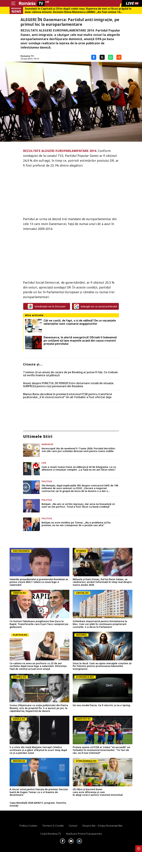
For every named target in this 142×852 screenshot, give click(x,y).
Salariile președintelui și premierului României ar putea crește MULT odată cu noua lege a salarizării (39, 582)
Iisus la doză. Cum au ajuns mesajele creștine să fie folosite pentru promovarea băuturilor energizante (102, 666)
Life (44, 462)
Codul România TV (50, 833)
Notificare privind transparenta (84, 833)
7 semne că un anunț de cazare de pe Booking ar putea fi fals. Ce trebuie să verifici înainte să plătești (70, 374)
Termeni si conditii (53, 825)
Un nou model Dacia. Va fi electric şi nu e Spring (101, 705)
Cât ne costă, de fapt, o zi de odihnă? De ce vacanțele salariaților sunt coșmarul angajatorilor (80, 322)
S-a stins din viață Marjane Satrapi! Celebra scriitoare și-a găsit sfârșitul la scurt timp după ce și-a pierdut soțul (38, 750)
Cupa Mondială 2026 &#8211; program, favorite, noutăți (38, 804)
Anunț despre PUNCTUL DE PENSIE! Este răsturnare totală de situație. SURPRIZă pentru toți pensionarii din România (68, 385)
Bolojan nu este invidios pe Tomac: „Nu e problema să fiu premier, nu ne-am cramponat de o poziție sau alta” (76, 524)
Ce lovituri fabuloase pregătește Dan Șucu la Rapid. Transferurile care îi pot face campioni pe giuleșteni (39, 624)
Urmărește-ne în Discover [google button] (47, 306)
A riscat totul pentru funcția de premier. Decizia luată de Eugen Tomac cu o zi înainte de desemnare (39, 792)
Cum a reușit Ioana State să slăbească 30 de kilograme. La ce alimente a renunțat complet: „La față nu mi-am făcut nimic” (79, 468)
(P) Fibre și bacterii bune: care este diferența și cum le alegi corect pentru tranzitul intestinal (98, 792)
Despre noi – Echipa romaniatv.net (102, 825)
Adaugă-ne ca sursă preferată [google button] (95, 306)
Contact (73, 825)
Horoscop (47, 444)
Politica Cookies (28, 825)
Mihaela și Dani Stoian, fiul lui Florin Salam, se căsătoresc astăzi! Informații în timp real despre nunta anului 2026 (102, 582)
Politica (47, 481)
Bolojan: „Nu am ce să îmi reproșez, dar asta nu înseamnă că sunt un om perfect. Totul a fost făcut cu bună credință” (78, 505)
